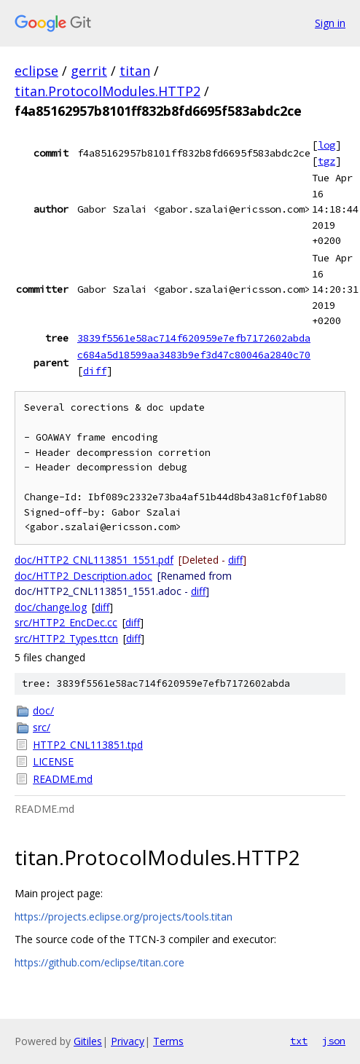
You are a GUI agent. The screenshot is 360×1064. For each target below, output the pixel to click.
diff (94, 370)
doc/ (43, 710)
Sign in (330, 23)
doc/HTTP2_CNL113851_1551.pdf (94, 560)
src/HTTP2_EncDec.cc (66, 622)
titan (135, 70)
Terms (168, 1041)
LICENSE (53, 761)
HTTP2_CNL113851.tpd (88, 745)
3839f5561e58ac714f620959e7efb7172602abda (193, 337)
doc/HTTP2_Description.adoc (83, 576)
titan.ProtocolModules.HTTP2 (107, 91)
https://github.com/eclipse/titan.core (99, 962)
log (326, 144)
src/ (41, 727)
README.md (63, 779)
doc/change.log (51, 607)
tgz (326, 161)
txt (299, 1040)
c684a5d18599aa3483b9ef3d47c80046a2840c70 (193, 354)
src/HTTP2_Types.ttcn (66, 638)
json (333, 1040)
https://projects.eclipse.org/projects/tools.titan (123, 916)
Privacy (127, 1041)
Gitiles (88, 1041)
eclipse (36, 70)
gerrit (89, 70)
